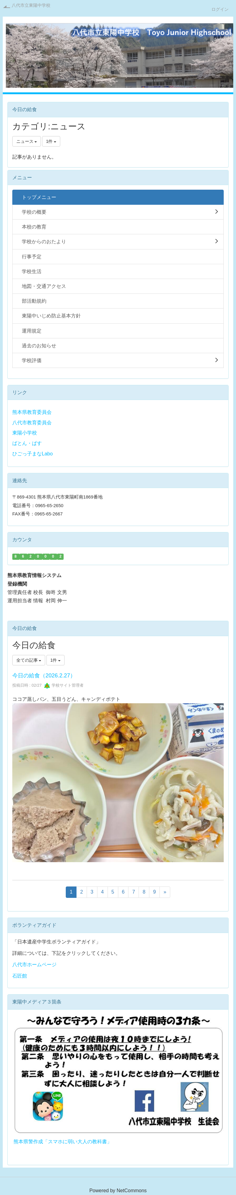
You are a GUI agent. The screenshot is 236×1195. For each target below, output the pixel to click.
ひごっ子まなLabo (32, 453)
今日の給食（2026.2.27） (44, 675)
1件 (51, 141)
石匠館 (19, 976)
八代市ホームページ (34, 964)
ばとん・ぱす (27, 443)
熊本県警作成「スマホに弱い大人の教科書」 (63, 1141)
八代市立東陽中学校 (31, 5)
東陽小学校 (24, 432)
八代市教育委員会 (32, 422)
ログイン (220, 9)
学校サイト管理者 (64, 685)
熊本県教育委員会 (32, 412)
